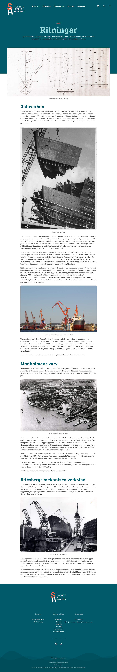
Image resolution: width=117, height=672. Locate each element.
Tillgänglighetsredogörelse (58, 658)
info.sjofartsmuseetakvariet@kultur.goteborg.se (79, 622)
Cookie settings (58, 665)
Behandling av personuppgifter (58, 662)
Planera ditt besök (58, 631)
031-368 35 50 (79, 619)
